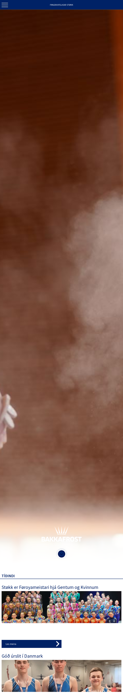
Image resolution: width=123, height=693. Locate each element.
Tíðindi (8, 575)
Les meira (11, 643)
